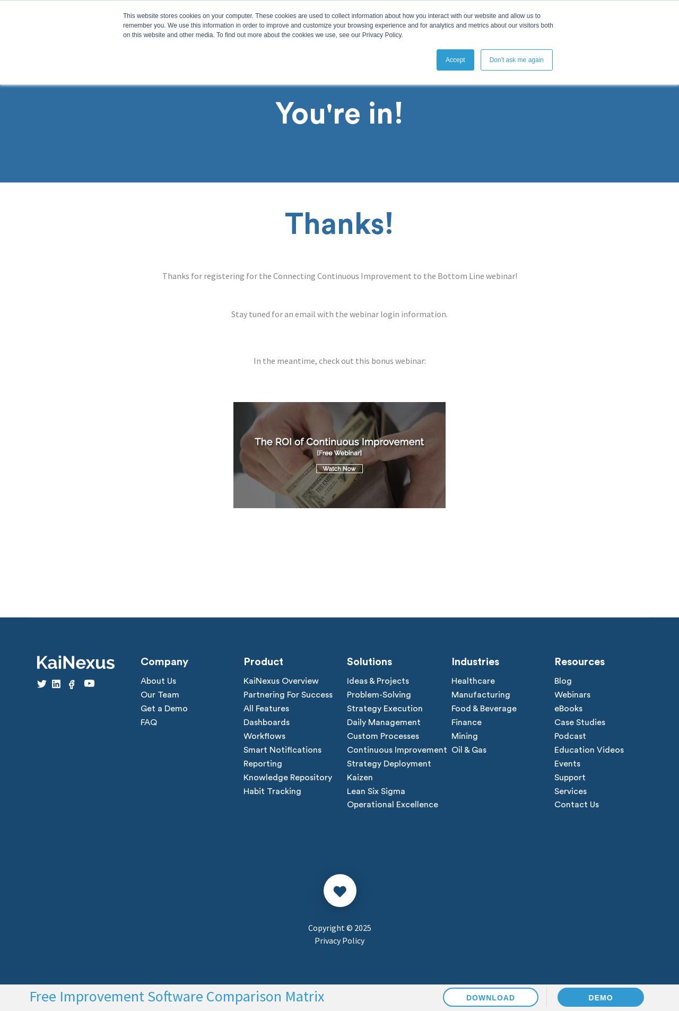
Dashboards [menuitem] (266, 723)
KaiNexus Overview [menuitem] (281, 681)
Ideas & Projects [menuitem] (378, 681)
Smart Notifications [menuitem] (282, 750)
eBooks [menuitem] (568, 709)
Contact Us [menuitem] (576, 805)
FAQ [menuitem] (149, 723)
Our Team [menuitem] (160, 695)
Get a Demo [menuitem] (164, 709)
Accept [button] (455, 60)
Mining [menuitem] (464, 737)
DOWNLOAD (491, 997)
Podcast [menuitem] (570, 737)
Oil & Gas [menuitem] (468, 750)
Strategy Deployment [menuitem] (389, 764)
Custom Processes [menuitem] (383, 737)
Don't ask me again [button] (517, 60)
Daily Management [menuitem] (384, 723)
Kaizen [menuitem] (360, 778)
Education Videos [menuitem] (589, 750)
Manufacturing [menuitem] (480, 695)
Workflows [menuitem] (264, 737)
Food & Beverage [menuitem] (484, 709)
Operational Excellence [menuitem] (392, 805)
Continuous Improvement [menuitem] (397, 750)
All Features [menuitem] (266, 709)
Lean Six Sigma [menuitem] (376, 792)
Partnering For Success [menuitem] (288, 695)
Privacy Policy (339, 941)
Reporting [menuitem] (262, 764)
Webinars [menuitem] (572, 695)
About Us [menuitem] (158, 681)
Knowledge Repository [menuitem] (287, 778)
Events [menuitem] (567, 764)
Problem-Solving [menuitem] (379, 695)
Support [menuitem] (570, 778)
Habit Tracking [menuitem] (272, 792)
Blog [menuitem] (563, 681)
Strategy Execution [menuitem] (385, 709)
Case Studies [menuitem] (579, 723)
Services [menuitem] (570, 792)
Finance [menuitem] (466, 723)
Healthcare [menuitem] (473, 681)
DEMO (601, 997)
